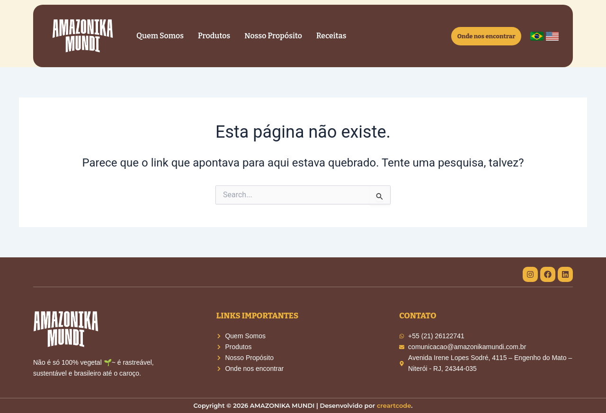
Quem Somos (160, 35)
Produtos (214, 35)
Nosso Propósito (273, 35)
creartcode (394, 405)
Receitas (331, 35)
